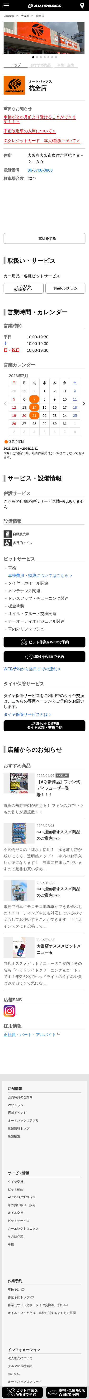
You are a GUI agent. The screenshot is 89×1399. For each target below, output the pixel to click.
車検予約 (14, 1289)
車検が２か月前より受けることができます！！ (40, 119)
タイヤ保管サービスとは (26, 714)
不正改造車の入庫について (28, 131)
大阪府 (25, 16)
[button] (33, 57)
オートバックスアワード (25, 1382)
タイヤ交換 (15, 1181)
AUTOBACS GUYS (21, 1197)
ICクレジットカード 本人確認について (40, 141)
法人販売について (20, 1358)
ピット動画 (15, 1189)
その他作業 (15, 1236)
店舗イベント (17, 1112)
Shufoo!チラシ (65, 288)
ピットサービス (18, 1220)
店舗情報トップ (18, 1128)
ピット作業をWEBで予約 (49, 642)
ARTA (12, 1374)
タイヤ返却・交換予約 (44, 726)
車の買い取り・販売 (22, 1205)
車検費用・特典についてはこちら (38, 575)
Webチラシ (15, 1105)
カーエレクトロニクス (23, 1228)
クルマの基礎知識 (20, 1366)
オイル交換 (15, 1213)
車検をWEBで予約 (49, 657)
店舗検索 (9, 16)
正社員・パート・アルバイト (30, 1035)
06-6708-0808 (40, 170)
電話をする (47, 238)
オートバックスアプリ (23, 1120)
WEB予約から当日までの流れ (30, 669)
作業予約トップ (18, 1297)
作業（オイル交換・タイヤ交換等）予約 (35, 1305)
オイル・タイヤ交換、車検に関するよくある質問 (42, 1313)
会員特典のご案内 (20, 1097)
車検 (11, 1244)
